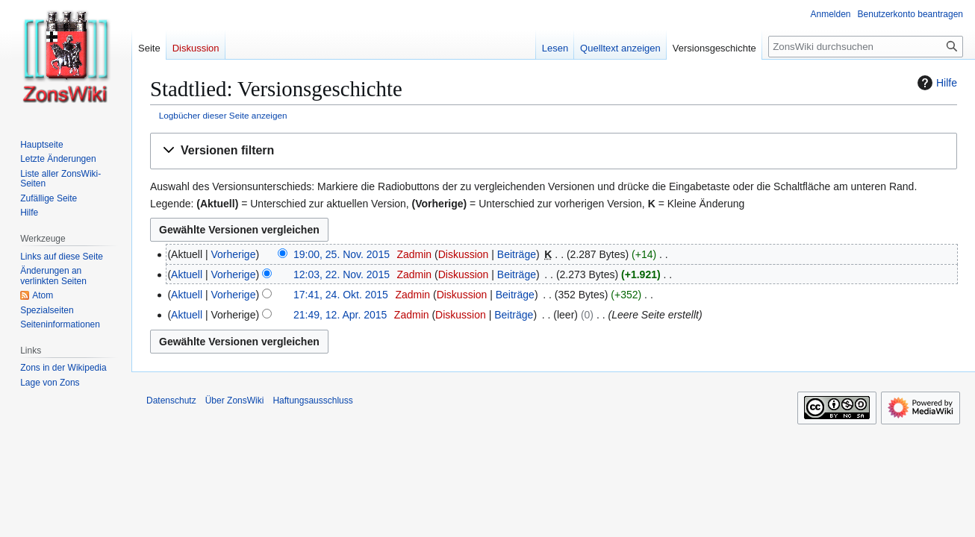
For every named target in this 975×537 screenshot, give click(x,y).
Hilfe (935, 82)
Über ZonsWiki (234, 400)
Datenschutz (171, 400)
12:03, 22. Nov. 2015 (341, 274)
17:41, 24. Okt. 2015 (340, 295)
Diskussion (463, 254)
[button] (553, 151)
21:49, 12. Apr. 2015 (340, 315)
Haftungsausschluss (312, 400)
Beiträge (516, 254)
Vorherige (233, 254)
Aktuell (186, 274)
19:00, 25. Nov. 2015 (341, 254)
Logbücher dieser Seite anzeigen (223, 115)
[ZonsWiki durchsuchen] (865, 46)
